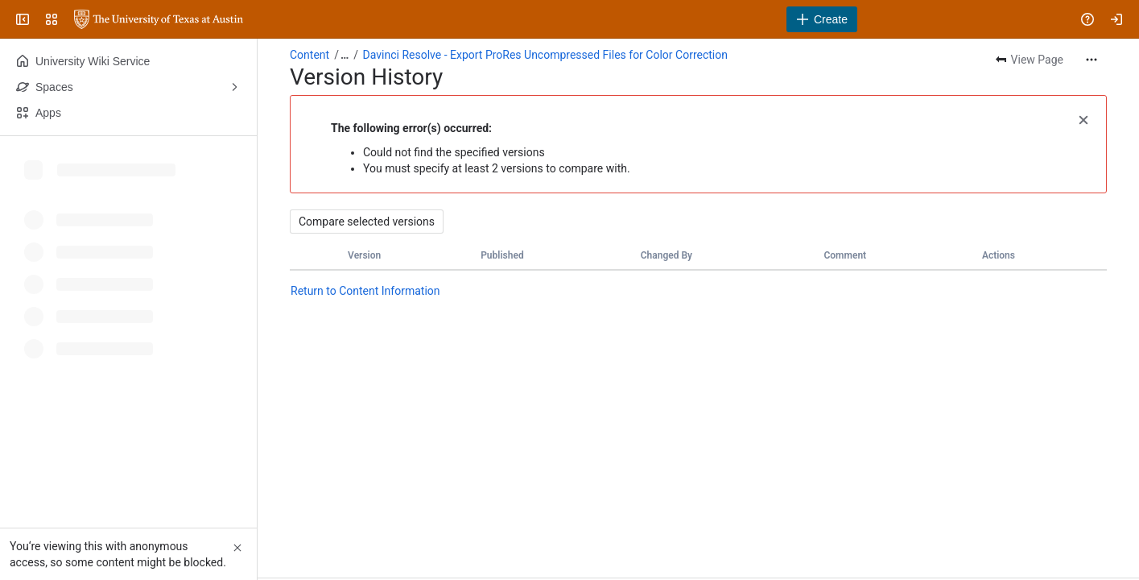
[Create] (821, 19)
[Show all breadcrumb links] (344, 55)
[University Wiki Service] (158, 19)
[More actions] (1091, 60)
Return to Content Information (365, 290)
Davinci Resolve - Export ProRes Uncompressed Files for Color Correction (545, 54)
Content (309, 54)
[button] (1083, 118)
